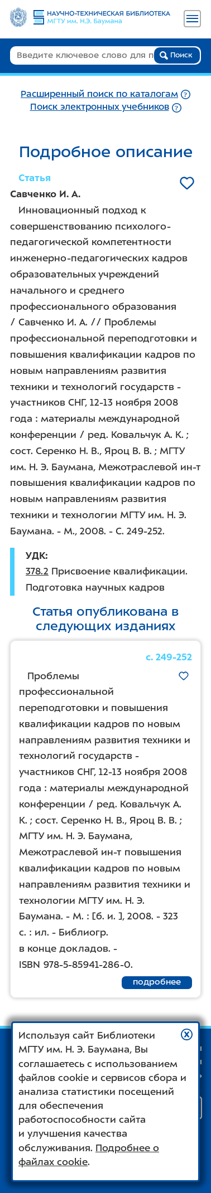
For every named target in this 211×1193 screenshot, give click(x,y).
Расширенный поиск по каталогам (99, 94)
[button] (187, 1034)
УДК (35, 556)
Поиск (176, 55)
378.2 (37, 571)
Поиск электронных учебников (99, 106)
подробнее (157, 981)
